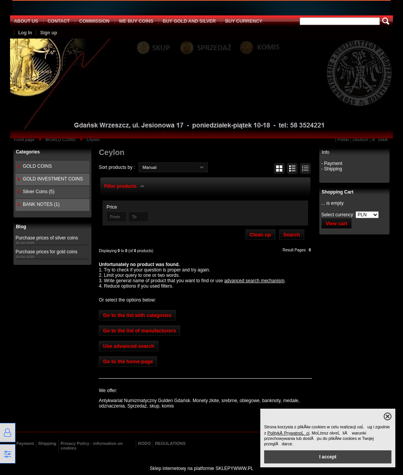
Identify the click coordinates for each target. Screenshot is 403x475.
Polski (343, 139)
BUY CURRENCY (243, 21)
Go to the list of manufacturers (139, 331)
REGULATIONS (170, 443)
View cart (336, 223)
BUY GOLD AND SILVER (189, 21)
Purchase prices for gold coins (46, 251)
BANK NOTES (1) (41, 204)
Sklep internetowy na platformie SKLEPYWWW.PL (201, 468)
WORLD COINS (60, 139)
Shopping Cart (338, 192)
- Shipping (331, 169)
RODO (144, 443)
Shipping (47, 443)
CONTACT (58, 21)
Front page (24, 139)
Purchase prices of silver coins (46, 238)
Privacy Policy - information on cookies (92, 445)
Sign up (48, 32)
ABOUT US (26, 21)
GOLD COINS (37, 166)
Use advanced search (128, 346)
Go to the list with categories (137, 315)
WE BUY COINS (136, 21)
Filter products (120, 186)
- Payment (331, 163)
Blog (21, 226)
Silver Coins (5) (38, 191)
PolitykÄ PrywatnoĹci (288, 433)
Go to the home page (128, 361)
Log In (25, 32)
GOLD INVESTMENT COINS (53, 179)
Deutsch (360, 139)
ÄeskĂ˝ (380, 139)
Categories (28, 152)
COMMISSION (94, 21)
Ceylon (92, 139)
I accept (328, 457)
